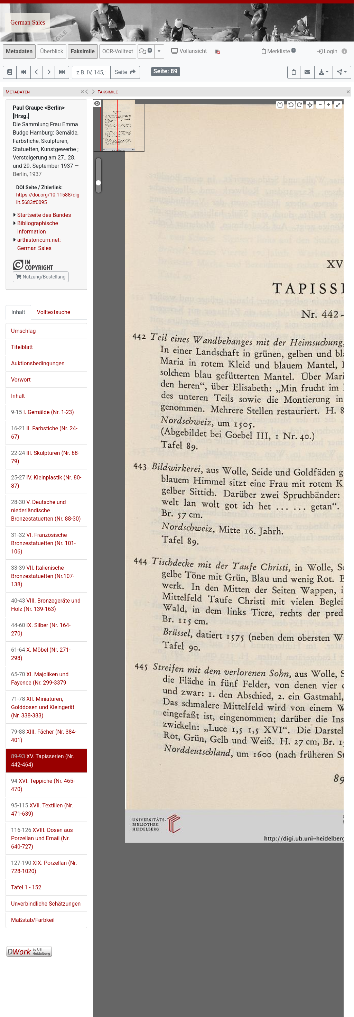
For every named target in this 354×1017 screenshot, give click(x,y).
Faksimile (83, 51)
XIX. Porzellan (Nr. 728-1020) (44, 867)
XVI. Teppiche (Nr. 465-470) (43, 785)
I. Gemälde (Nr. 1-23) (42, 412)
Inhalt (18, 312)
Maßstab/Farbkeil (33, 920)
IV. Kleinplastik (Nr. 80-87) (46, 481)
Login (327, 51)
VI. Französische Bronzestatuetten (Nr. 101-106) (43, 543)
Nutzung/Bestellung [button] (40, 277)
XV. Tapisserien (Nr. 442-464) (42, 760)
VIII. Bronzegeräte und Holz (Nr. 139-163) (46, 604)
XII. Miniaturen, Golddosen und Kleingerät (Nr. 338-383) (42, 707)
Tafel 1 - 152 (26, 887)
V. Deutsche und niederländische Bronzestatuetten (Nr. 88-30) (46, 510)
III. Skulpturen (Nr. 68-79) (45, 457)
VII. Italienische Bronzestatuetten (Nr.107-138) (42, 576)
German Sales (27, 22)
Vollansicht (189, 51)
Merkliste (279, 51)
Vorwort (21, 379)
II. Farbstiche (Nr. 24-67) (44, 432)
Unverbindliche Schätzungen (46, 903)
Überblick (51, 51)
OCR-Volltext (117, 51)
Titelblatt (22, 347)
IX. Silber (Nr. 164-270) (41, 629)
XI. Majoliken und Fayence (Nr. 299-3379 (39, 678)
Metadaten (19, 51)
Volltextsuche (53, 312)
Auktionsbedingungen (38, 363)
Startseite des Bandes (44, 215)
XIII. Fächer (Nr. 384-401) (43, 736)
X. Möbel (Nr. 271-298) (41, 654)
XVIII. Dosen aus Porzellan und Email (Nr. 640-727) (42, 838)
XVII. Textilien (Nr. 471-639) (42, 809)
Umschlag (23, 331)
